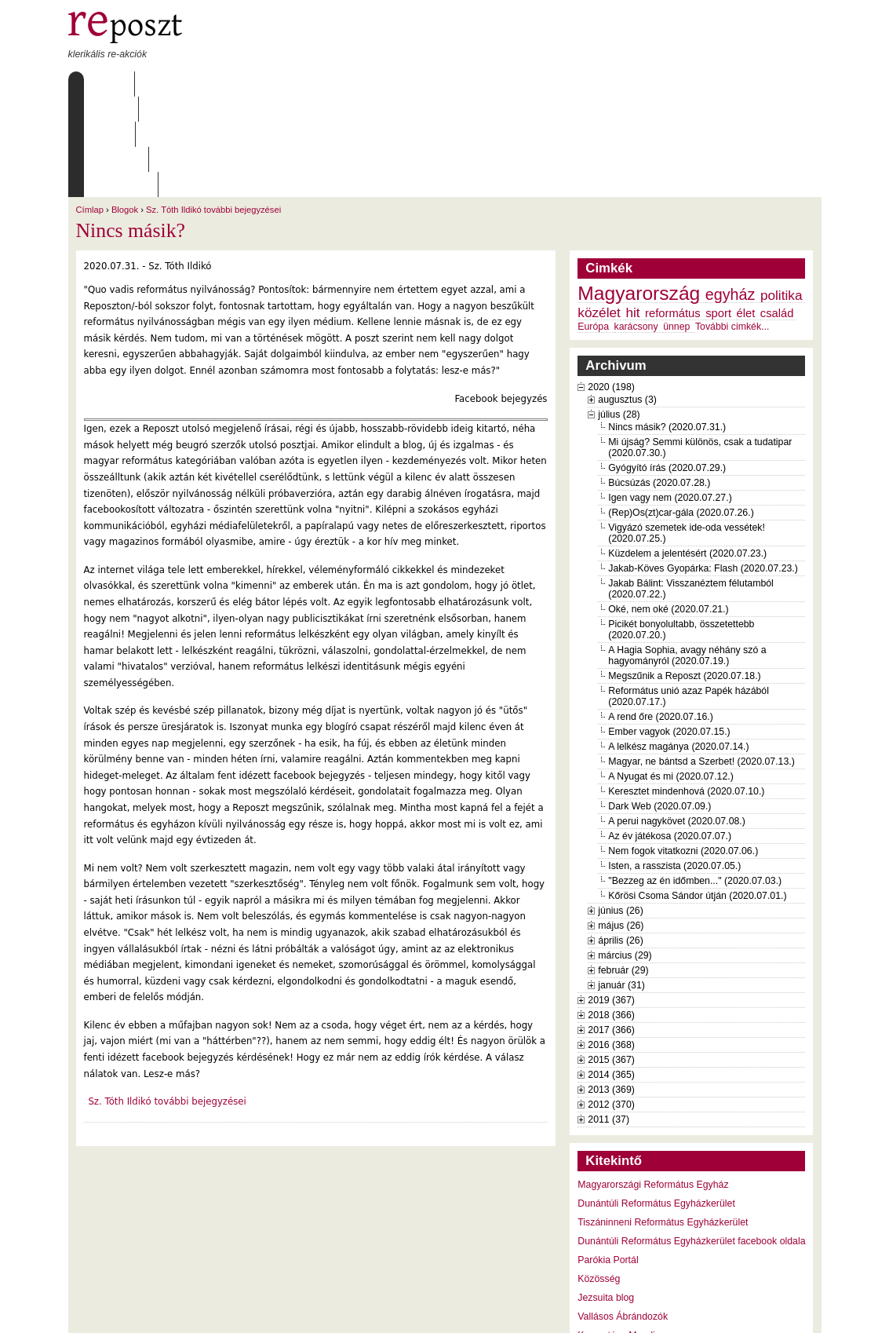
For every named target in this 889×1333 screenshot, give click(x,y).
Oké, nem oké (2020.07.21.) (668, 508)
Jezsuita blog (605, 1197)
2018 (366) (611, 914)
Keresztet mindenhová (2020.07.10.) (686, 690)
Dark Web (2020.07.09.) (659, 705)
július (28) (618, 314)
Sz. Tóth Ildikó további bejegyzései (213, 109)
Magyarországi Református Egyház (652, 1084)
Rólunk (166, 84)
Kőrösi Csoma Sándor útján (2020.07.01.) (697, 795)
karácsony (636, 226)
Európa (593, 226)
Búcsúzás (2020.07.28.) (659, 382)
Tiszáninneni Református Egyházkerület (662, 1121)
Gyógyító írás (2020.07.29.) (667, 367)
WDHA (791, 1311)
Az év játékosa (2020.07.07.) (669, 735)
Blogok (124, 109)
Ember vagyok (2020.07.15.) (669, 631)
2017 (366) (611, 929)
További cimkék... (732, 226)
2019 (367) (611, 899)
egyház (730, 194)
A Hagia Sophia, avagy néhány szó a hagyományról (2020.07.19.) (687, 555)
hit (632, 212)
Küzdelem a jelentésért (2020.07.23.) (687, 452)
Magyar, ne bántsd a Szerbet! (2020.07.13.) (701, 661)
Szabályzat (373, 84)
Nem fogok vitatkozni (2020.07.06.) (683, 750)
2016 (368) (611, 944)
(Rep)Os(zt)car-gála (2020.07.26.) (680, 412)
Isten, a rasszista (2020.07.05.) (674, 765)
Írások (228, 84)
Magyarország (638, 192)
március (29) (624, 854)
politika (781, 195)
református (673, 212)
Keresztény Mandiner (623, 1234)
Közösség (598, 1178)
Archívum (295, 84)
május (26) (620, 825)
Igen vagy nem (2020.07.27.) (669, 397)
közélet (599, 212)
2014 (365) (611, 974)
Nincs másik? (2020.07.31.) (667, 326)
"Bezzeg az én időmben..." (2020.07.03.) (695, 780)
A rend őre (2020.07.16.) (660, 616)
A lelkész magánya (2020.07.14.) (678, 646)
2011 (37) (608, 1018)
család (777, 212)
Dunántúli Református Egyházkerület (656, 1102)
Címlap (105, 84)
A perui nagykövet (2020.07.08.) (676, 720)
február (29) (623, 869)
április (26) (620, 839)
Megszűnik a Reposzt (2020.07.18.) (684, 575)
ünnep (676, 226)
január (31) (621, 884)
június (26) (620, 810)
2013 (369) (611, 989)
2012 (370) (611, 1004)
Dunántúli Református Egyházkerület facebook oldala (691, 1140)
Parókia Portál (607, 1159)
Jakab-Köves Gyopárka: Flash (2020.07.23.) (703, 467)
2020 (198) (611, 286)
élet (746, 212)
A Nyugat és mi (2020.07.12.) (670, 675)
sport (718, 212)
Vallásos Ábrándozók (622, 1216)
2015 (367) (611, 959)
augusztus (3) (627, 299)
